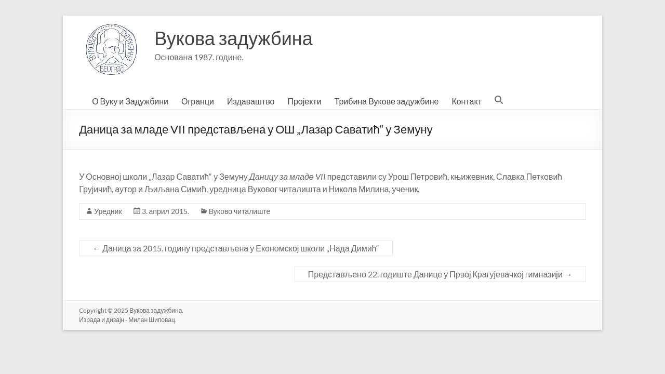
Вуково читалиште (240, 211)
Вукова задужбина (233, 37)
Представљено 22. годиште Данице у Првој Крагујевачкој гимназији (440, 274)
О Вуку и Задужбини (130, 101)
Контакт (466, 101)
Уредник (108, 211)
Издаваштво (250, 101)
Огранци (197, 101)
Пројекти (304, 101)
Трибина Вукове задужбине (387, 101)
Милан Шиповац (151, 320)
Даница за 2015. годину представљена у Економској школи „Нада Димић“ (235, 248)
